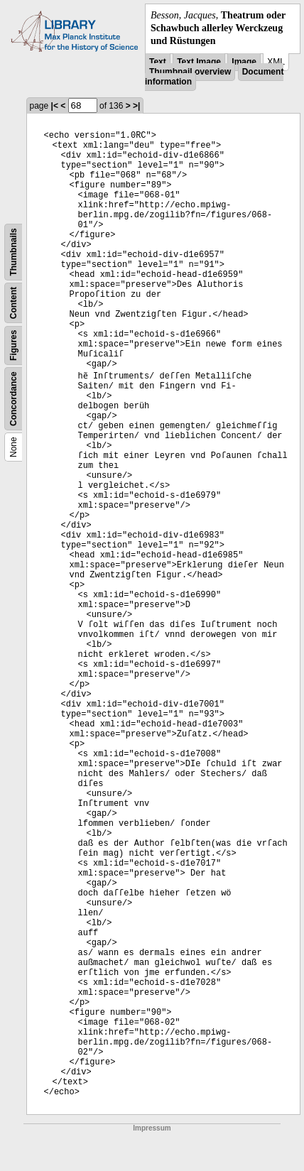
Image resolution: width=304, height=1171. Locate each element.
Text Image (199, 62)
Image (244, 62)
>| (136, 106)
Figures (13, 344)
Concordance (13, 398)
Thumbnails (13, 252)
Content (13, 302)
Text (157, 62)
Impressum (151, 1128)
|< (54, 106)
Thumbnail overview (190, 72)
